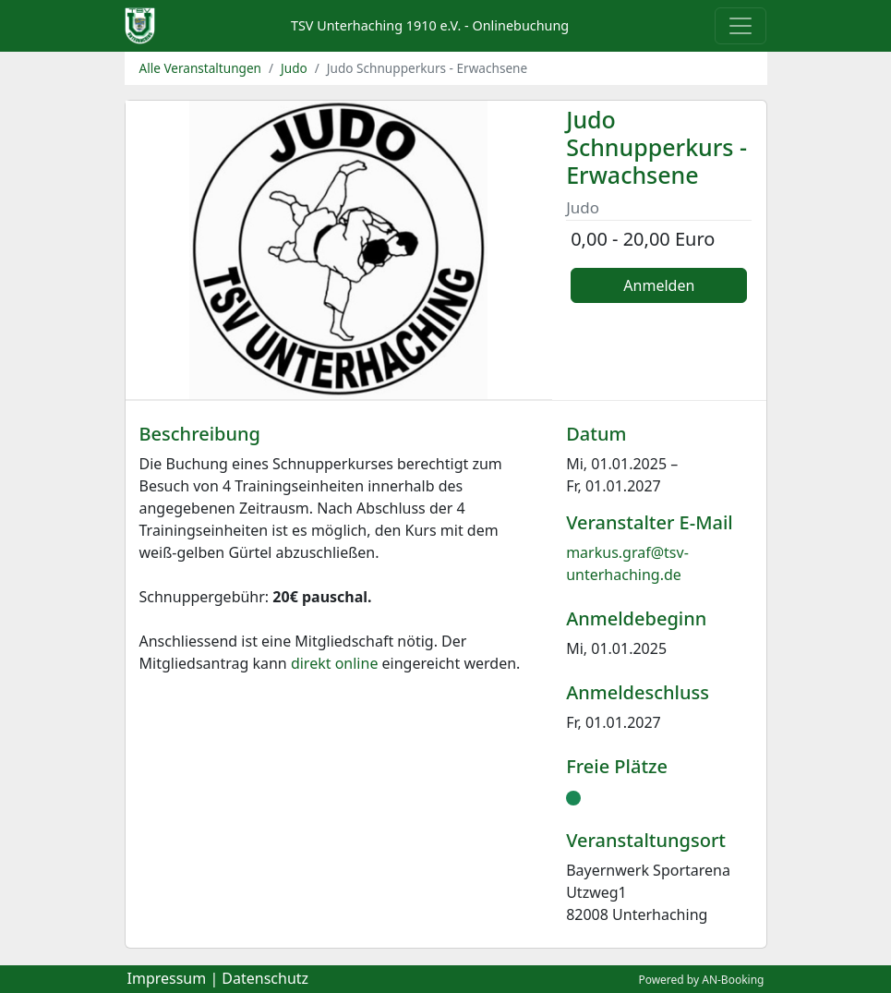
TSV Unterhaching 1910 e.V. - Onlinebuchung (430, 25)
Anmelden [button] (658, 285)
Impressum (167, 978)
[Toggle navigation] (740, 25)
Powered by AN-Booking (701, 979)
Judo (294, 68)
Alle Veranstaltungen (200, 68)
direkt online (335, 663)
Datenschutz (265, 978)
